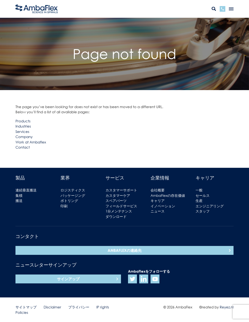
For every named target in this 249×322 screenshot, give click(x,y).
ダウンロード (116, 216)
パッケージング (72, 195)
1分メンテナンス (119, 211)
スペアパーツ (116, 200)
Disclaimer (52, 307)
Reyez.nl (227, 307)
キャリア (158, 200)
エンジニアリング (210, 206)
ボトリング (69, 200)
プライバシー (78, 307)
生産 (199, 200)
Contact (22, 147)
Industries (23, 126)
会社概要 (158, 190)
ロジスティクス (72, 190)
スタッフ (203, 211)
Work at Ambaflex (30, 142)
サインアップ (68, 279)
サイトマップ (26, 307)
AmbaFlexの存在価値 (168, 195)
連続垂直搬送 (26, 190)
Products (22, 121)
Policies (21, 312)
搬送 (19, 200)
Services (22, 131)
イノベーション (163, 206)
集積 (19, 195)
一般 (199, 190)
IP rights (102, 307)
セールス (203, 195)
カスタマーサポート (121, 190)
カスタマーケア (118, 195)
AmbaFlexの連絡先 (125, 250)
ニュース (158, 211)
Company (24, 137)
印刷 (64, 206)
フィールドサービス (121, 206)
